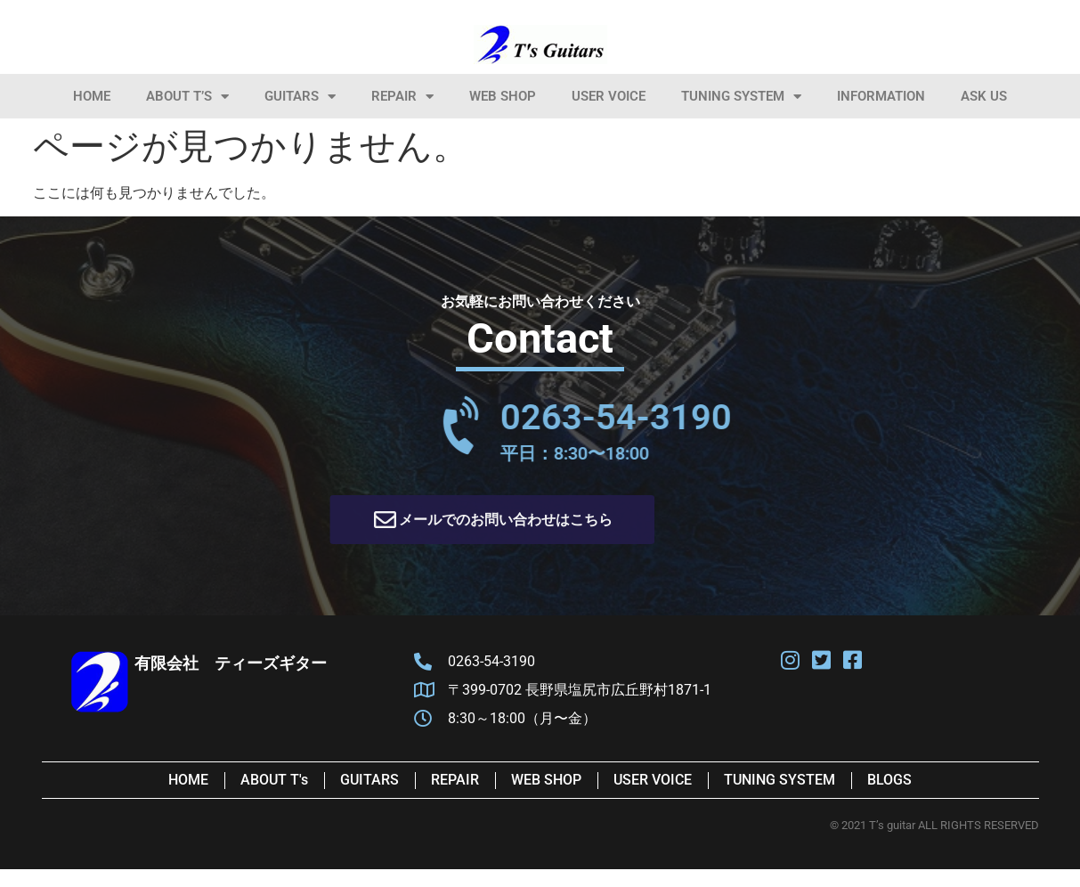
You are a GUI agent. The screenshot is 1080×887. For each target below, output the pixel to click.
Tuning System (741, 96)
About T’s (187, 96)
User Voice (609, 96)
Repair (402, 96)
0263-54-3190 (731, 417)
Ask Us (984, 96)
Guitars (300, 96)
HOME (91, 96)
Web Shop (502, 96)
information (881, 96)
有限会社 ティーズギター (230, 663)
